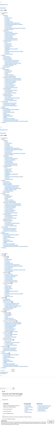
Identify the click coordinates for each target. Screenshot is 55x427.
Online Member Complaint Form (11, 61)
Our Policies (7, 20)
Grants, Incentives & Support (11, 100)
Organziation (6, 30)
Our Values (7, 19)
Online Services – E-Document (9, 104)
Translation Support (9, 99)
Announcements (8, 43)
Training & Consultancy (8, 95)
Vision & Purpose (8, 17)
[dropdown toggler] (5, 255)
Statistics (5, 113)
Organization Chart (9, 21)
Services (3, 68)
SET (0, 426)
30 (35, 423)
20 (32, 423)
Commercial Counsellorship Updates (10, 119)
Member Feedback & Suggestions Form (13, 63)
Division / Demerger (9, 74)
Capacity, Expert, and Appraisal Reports (13, 78)
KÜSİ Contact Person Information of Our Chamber (15, 28)
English (5, 10)
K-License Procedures (9, 86)
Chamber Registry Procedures (11, 90)
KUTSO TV (7, 50)
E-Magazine (7, 47)
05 (29, 423)
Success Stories (6, 67)
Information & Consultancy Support (12, 97)
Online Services (5, 101)
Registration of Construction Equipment (13, 79)
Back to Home (5, 399)
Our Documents (8, 26)
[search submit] (13, 370)
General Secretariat (9, 37)
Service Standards (8, 91)
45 (38, 423)
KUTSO (3, 14)
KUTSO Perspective (7, 41)
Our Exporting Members (8, 65)
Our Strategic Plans (9, 25)
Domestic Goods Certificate (10, 81)
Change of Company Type (10, 76)
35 (36, 423)
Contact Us (4, 122)
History (6, 16)
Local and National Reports (8, 112)
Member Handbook (9, 29)
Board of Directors (9, 32)
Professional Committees (10, 34)
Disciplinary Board (8, 36)
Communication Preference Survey (12, 60)
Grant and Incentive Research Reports (11, 109)
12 (9, 425)
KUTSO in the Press (9, 54)
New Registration (8, 70)
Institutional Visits (8, 46)
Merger (6, 73)
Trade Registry (6, 69)
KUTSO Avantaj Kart (7, 94)
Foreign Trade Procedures (10, 85)
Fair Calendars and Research (9, 118)
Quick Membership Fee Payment (10, 103)
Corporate (5, 15)
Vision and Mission (29, 410)
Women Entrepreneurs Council (11, 39)
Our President (4, 12)
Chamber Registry (7, 88)
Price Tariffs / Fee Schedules (10, 92)
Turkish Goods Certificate (10, 82)
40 (37, 423)
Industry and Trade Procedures (9, 77)
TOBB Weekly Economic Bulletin (11, 48)
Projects (3, 107)
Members (4, 55)
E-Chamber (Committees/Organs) (10, 105)
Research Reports (5, 108)
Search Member (6, 56)
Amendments (8, 72)
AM (0, 423)
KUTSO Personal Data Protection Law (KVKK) (14, 51)
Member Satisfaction (7, 59)
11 (8, 425)
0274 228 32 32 (3, 8)
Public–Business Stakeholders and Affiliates (14, 24)
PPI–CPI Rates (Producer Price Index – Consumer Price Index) (15, 121)
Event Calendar (8, 96)
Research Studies (6, 110)
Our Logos (7, 52)
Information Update (7, 57)
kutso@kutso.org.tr (4, 4)
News (6, 42)
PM (13, 423)
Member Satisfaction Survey (10, 64)
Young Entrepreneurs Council (11, 38)
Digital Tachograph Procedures (11, 87)
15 (31, 423)
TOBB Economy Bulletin (8, 116)
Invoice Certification (9, 83)
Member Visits (8, 45)
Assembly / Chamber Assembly (11, 33)
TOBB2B (5, 117)
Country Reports (6, 114)
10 (6, 425)
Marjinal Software (11, 419)
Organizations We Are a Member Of (12, 23)
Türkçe (2, 10)
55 (41, 423)
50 (40, 423)
